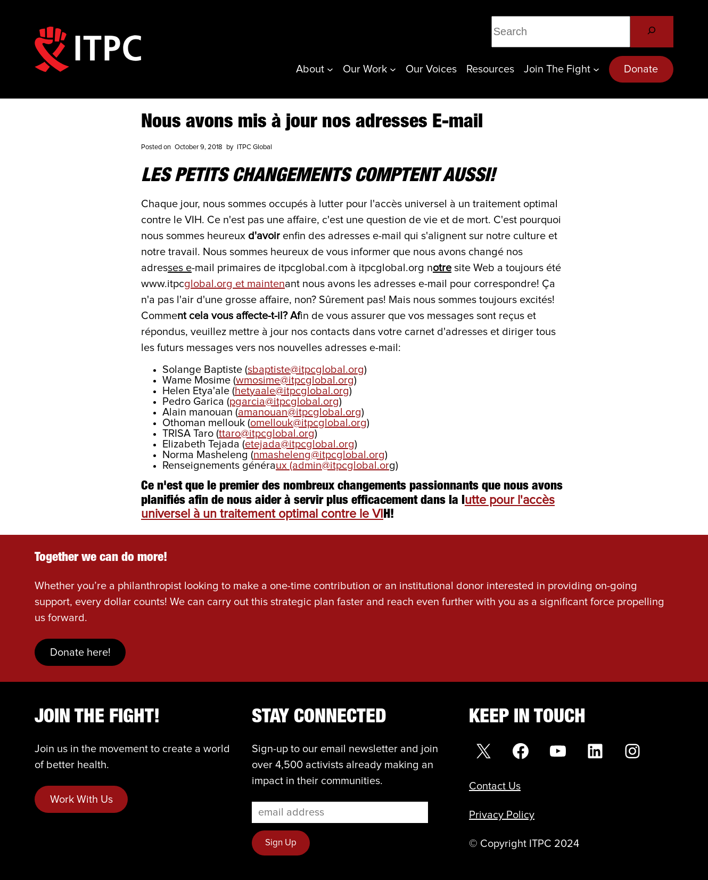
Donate (641, 69)
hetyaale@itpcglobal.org (292, 391)
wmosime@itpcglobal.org (295, 380)
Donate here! (80, 652)
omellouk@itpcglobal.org (308, 423)
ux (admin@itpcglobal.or (332, 465)
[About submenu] (330, 69)
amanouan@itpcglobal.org (299, 412)
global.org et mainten (234, 284)
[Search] (651, 31)
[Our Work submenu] (393, 69)
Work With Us (81, 799)
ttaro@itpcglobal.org (267, 433)
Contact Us (495, 786)
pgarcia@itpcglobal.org (284, 401)
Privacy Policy (501, 815)
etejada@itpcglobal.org (300, 444)
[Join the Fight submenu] (596, 69)
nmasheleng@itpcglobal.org (319, 455)
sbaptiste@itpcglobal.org (306, 369)
